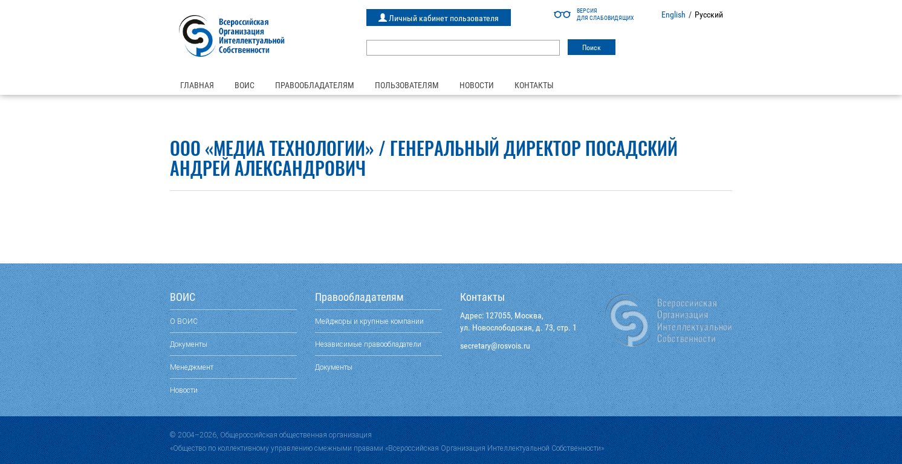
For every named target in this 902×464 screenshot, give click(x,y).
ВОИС (245, 85)
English (673, 14)
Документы (188, 344)
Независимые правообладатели (368, 344)
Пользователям (407, 85)
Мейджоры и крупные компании (369, 321)
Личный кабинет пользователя (438, 18)
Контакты (534, 85)
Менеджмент (191, 367)
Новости (476, 85)
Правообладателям (314, 85)
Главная (197, 85)
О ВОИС (184, 321)
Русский (709, 14)
